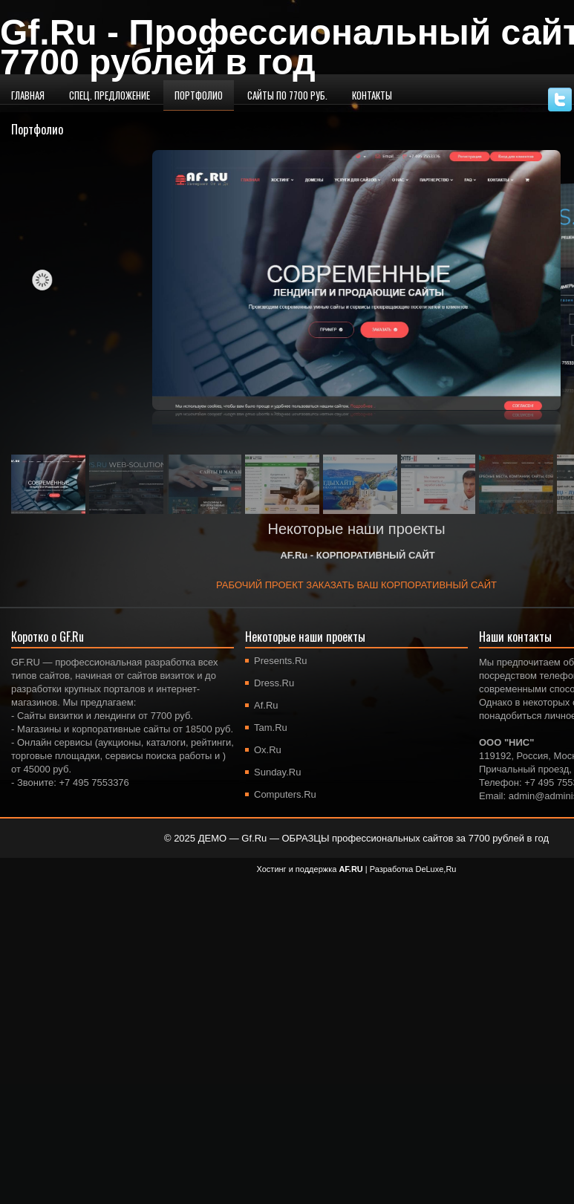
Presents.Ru (280, 660)
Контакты (372, 95)
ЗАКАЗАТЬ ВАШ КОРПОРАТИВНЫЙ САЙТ (401, 584)
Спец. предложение (109, 95)
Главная (28, 95)
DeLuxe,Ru (435, 869)
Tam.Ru (270, 727)
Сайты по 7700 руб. (287, 95)
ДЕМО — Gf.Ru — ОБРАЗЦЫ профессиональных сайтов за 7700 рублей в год (373, 838)
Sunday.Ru (277, 772)
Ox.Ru (267, 749)
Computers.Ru (285, 794)
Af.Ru (266, 705)
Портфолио (199, 95)
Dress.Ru (274, 683)
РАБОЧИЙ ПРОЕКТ (261, 584)
